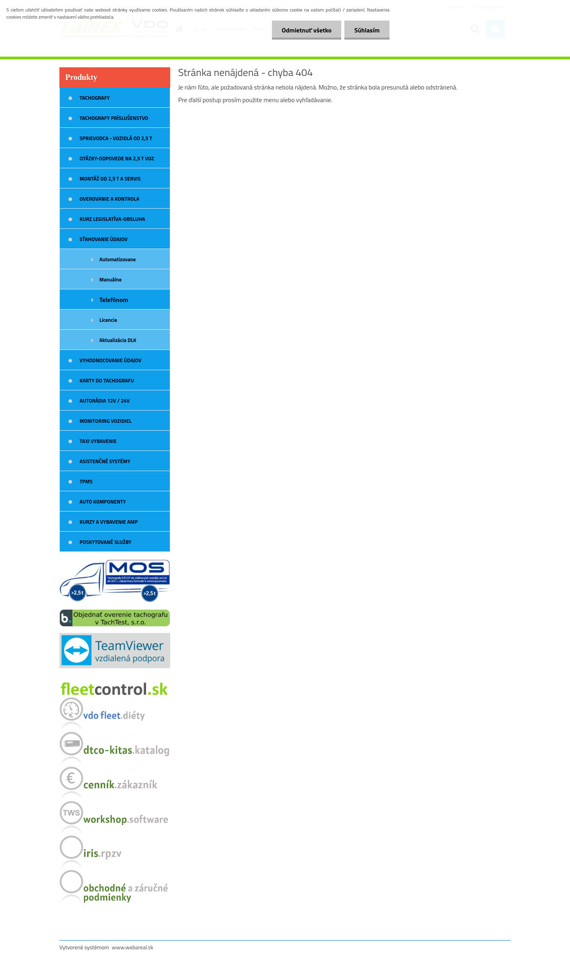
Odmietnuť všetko (306, 30)
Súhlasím (367, 30)
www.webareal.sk (133, 947)
